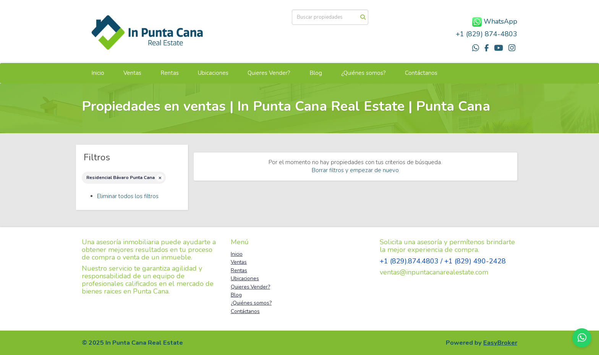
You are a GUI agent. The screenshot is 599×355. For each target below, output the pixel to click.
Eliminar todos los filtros (128, 196)
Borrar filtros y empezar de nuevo (355, 170)
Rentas (169, 73)
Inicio (97, 73)
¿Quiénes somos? (363, 73)
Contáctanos (421, 73)
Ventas (132, 73)
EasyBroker (500, 342)
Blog (315, 73)
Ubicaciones (213, 73)
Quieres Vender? (269, 73)
